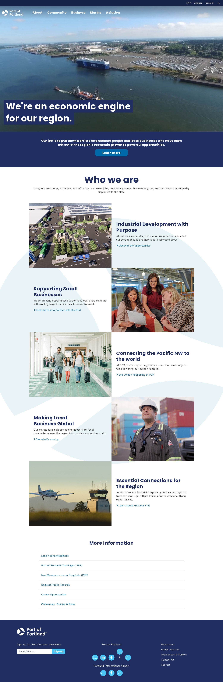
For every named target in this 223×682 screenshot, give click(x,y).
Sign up (58, 651)
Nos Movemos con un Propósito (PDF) (64, 575)
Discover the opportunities (134, 245)
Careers (166, 664)
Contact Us (167, 659)
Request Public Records (55, 584)
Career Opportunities (53, 594)
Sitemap (198, 3)
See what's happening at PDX (136, 374)
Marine (95, 12)
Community (57, 12)
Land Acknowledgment (55, 555)
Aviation (113, 12)
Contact (209, 3)
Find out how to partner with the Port (58, 310)
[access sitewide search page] (219, 3)
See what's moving (47, 439)
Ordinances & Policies (174, 654)
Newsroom (167, 644)
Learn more (111, 153)
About (38, 12)
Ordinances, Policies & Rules (58, 604)
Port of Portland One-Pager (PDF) (62, 565)
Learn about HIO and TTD (134, 505)
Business (78, 12)
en (188, 3)
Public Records (170, 649)
